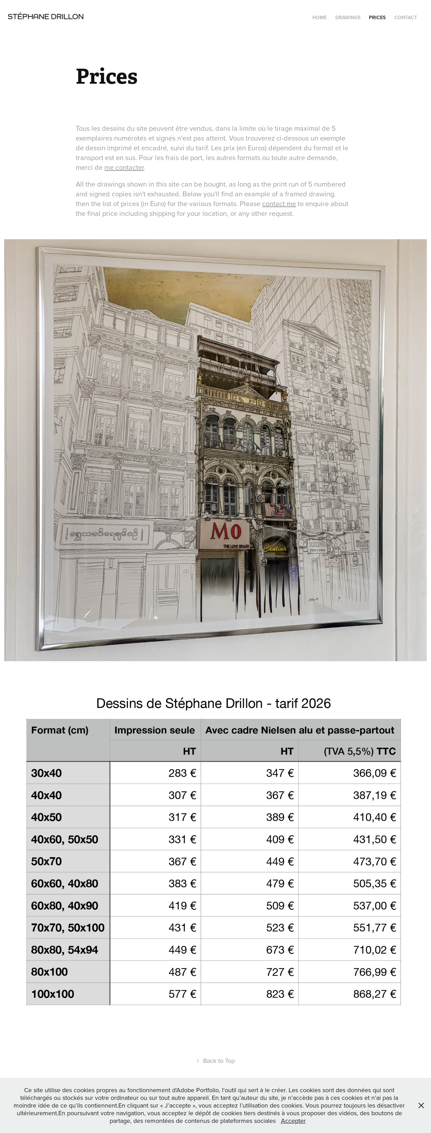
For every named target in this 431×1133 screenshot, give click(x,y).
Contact (405, 17)
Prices (377, 17)
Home (319, 17)
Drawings (348, 17)
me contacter (124, 167)
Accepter (293, 1120)
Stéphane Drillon (46, 16)
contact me (279, 203)
